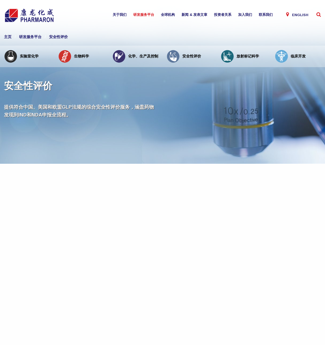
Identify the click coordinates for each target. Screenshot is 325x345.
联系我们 (266, 15)
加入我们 (245, 15)
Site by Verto (63, 325)
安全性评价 (58, 37)
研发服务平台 (143, 15)
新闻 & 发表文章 (194, 15)
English (300, 15)
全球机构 (168, 15)
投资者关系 (222, 15)
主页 (8, 37)
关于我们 (120, 15)
